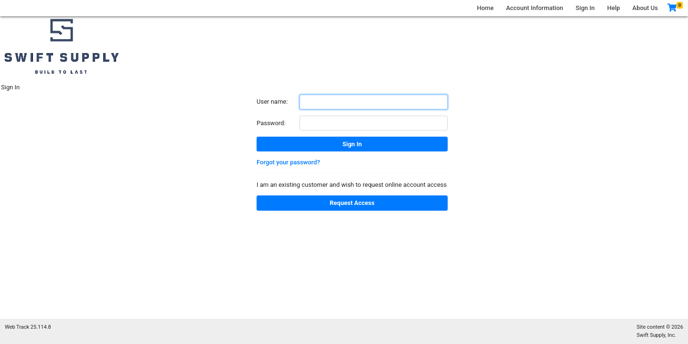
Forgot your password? (288, 162)
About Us (645, 7)
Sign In (585, 7)
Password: (271, 123)
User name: (272, 101)
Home (485, 7)
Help (613, 7)
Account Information (534, 7)
